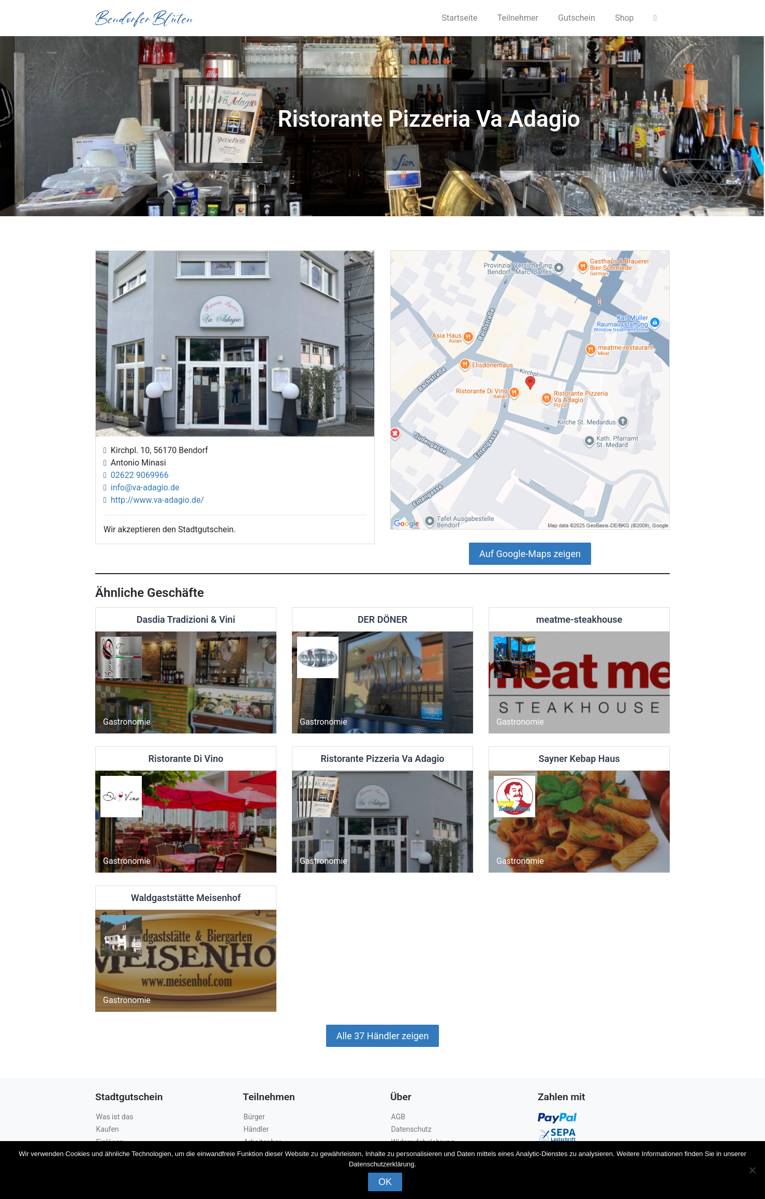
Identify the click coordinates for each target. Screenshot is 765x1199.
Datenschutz (411, 1129)
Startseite (459, 18)
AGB (398, 1117)
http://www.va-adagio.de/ (155, 500)
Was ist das (115, 1117)
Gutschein (576, 18)
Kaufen (107, 1129)
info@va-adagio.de (143, 487)
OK (385, 1182)
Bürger (254, 1117)
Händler (256, 1129)
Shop (624, 18)
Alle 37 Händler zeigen (382, 1035)
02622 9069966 (138, 475)
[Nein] (752, 1170)
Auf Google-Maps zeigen (530, 553)
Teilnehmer (517, 18)
